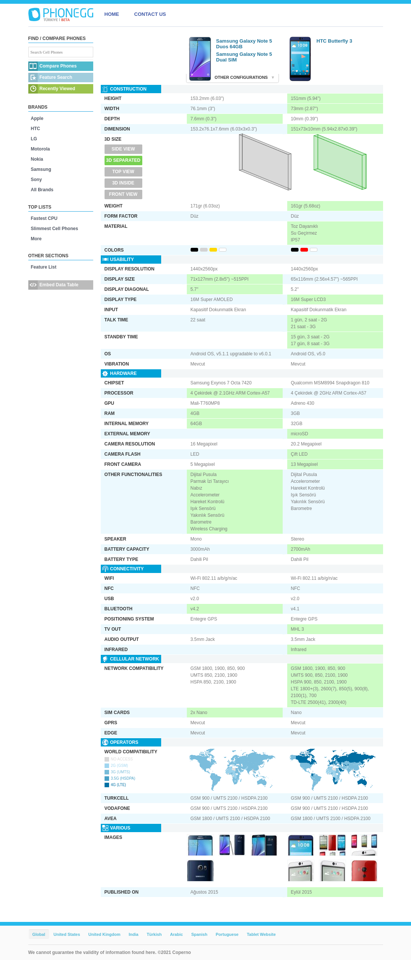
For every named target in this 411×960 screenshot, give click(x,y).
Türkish (154, 934)
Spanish (199, 934)
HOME (112, 14)
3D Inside (123, 183)
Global (38, 934)
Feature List (44, 267)
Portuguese (227, 934)
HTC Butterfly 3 (335, 41)
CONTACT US (150, 14)
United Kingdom (104, 934)
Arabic (176, 934)
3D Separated (123, 160)
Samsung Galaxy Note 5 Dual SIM (244, 57)
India (134, 934)
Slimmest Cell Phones (54, 228)
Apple (37, 118)
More (36, 238)
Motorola (40, 149)
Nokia (37, 159)
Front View (123, 194)
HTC (35, 128)
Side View (123, 149)
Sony (36, 179)
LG (34, 138)
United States (67, 934)
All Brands (42, 189)
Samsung (41, 169)
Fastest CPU (44, 218)
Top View (123, 171)
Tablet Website (261, 934)
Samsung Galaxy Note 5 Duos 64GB (244, 43)
